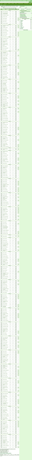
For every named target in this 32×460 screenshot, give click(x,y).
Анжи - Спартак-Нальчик (5, 167)
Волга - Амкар (5, 368)
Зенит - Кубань (5, 219)
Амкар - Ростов (5, 357)
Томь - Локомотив (5, 165)
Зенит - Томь (4, 351)
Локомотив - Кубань (5, 97)
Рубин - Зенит (5, 343)
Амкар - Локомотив (5, 30)
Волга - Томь (4, 21)
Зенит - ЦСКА (5, 60)
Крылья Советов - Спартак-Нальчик (5, 227)
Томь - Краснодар (5, 337)
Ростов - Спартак (5, 23)
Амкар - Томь (5, 99)
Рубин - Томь (5, 153)
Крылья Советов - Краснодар (5, 66)
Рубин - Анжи (5, 254)
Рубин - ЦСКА (5, 284)
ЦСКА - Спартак (5, 94)
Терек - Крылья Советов (5, 198)
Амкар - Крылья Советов (5, 41)
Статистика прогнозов (23, 16)
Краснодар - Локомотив (4, 83)
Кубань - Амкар (5, 170)
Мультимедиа (26, 3)
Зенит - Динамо (5, 382)
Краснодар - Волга (5, 191)
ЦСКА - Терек (5, 379)
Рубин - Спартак (5, 389)
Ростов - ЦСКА (5, 340)
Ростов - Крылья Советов (5, 367)
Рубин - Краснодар (5, 118)
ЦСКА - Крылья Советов (5, 250)
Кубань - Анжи (5, 348)
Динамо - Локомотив (5, 230)
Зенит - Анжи (5, 35)
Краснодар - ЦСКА (5, 262)
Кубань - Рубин (5, 16)
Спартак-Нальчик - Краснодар (5, 245)
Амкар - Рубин (5, 296)
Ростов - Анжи (5, 312)
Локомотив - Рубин (5, 359)
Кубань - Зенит (5, 429)
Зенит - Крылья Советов (5, 88)
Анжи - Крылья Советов (5, 423)
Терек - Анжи (5, 136)
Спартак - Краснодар (6, 146)
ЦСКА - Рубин (5, 74)
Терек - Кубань (5, 334)
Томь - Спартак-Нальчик (5, 282)
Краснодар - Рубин (5, 326)
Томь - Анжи (4, 63)
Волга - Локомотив (5, 290)
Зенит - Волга (5, 407)
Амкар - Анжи (5, 195)
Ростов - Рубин (5, 205)
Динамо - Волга (5, 259)
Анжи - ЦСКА (5, 401)
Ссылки (30, 3)
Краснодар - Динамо (5, 161)
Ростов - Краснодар (5, 177)
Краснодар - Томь (5, 124)
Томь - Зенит (4, 141)
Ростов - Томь (5, 421)
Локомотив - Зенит (5, 324)
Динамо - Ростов (5, 27)
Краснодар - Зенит (5, 102)
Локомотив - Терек (5, 127)
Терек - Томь (4, 49)
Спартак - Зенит (5, 373)
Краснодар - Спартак (6, 354)
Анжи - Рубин (5, 46)
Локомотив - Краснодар (4, 306)
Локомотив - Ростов (5, 38)
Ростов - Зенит (5, 398)
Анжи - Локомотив (5, 376)
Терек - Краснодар (5, 426)
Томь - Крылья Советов (5, 108)
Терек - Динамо (5, 69)
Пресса (16, 3)
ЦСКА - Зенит (5, 268)
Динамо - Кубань (5, 55)
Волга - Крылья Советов (5, 172)
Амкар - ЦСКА (5, 223)
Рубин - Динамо (5, 189)
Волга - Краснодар (5, 393)
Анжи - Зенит (5, 248)
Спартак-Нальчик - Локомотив (5, 403)
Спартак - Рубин (5, 175)
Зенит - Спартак (5, 158)
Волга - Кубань (5, 80)
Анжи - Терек (5, 362)
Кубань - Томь (5, 240)
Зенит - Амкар (5, 292)
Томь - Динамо (5, 417)
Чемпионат (5, 3)
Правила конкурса (22, 14)
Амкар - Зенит (5, 71)
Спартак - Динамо (5, 211)
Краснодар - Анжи (5, 233)
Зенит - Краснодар (5, 315)
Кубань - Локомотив (5, 320)
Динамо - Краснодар (5, 370)
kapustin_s (21, 20)
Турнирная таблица (23, 15)
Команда (9, 3)
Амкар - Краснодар (5, 276)
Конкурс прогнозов (20, 3)
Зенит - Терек (5, 225)
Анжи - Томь (4, 271)
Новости (2, 3)
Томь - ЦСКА (4, 85)
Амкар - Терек (5, 181)
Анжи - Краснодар (5, 11)
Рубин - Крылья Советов (5, 317)
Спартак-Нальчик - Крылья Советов (5, 13)
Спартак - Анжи (5, 287)
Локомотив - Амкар (5, 243)
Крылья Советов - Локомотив (5, 52)
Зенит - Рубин (5, 130)
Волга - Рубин (5, 431)
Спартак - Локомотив (6, 203)
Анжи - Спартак (5, 76)
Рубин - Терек (5, 32)
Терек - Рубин (5, 238)
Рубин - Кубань (5, 228)
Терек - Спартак (5, 278)
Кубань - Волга (5, 304)
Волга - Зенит (5, 200)
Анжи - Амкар (5, 412)
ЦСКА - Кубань (5, 156)
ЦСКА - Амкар (5, 18)
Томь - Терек (4, 252)
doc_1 (21, 22)
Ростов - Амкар (5, 143)
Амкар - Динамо (5, 129)
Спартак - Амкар (5, 116)
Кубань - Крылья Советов (5, 396)
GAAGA (21, 21)
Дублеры (13, 3)
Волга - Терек (5, 310)
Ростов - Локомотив (5, 257)
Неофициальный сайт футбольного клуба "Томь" (16, 0)
